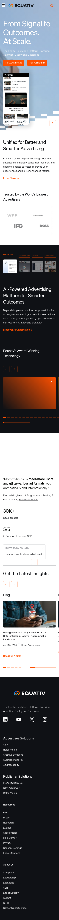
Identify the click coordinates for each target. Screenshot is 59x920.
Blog (5, 812)
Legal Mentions (11, 853)
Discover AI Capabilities (17, 330)
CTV (5, 744)
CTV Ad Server (11, 788)
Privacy (7, 843)
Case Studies (10, 833)
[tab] (10, 264)
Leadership (9, 877)
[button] (3, 5)
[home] (19, 5)
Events (7, 828)
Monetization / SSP (13, 783)
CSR (5, 888)
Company (8, 872)
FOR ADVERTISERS (14, 62)
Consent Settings (12, 848)
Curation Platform (13, 760)
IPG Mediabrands (28, 499)
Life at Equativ (11, 893)
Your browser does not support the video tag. (16, 99)
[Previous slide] (25, 562)
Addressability (11, 765)
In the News (11, 178)
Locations (8, 883)
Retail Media (10, 750)
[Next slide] (34, 562)
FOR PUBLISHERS (37, 62)
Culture (7, 898)
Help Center (10, 838)
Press (6, 817)
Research (8, 822)
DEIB (6, 903)
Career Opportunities (15, 908)
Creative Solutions (13, 755)
